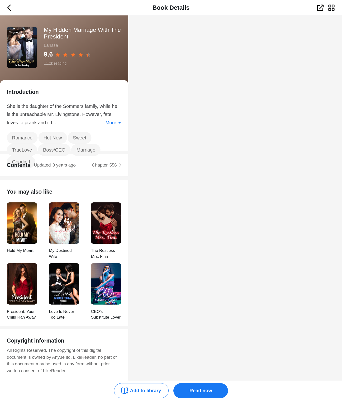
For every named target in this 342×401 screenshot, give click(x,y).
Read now (201, 390)
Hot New (52, 137)
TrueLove (22, 150)
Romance (22, 137)
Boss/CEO (54, 150)
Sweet (79, 137)
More (110, 122)
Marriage (85, 150)
